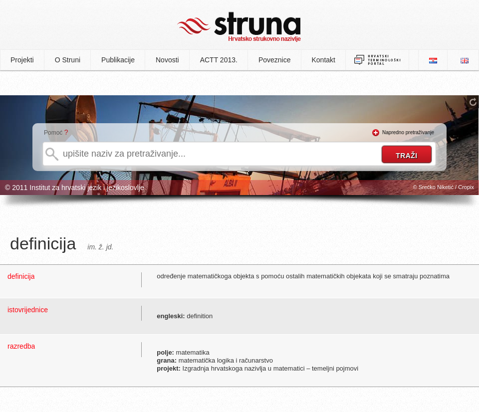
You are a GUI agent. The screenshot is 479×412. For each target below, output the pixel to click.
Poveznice (274, 60)
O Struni (67, 60)
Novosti (167, 60)
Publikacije (118, 60)
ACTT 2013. (219, 60)
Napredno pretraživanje (408, 132)
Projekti (22, 60)
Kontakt (323, 60)
